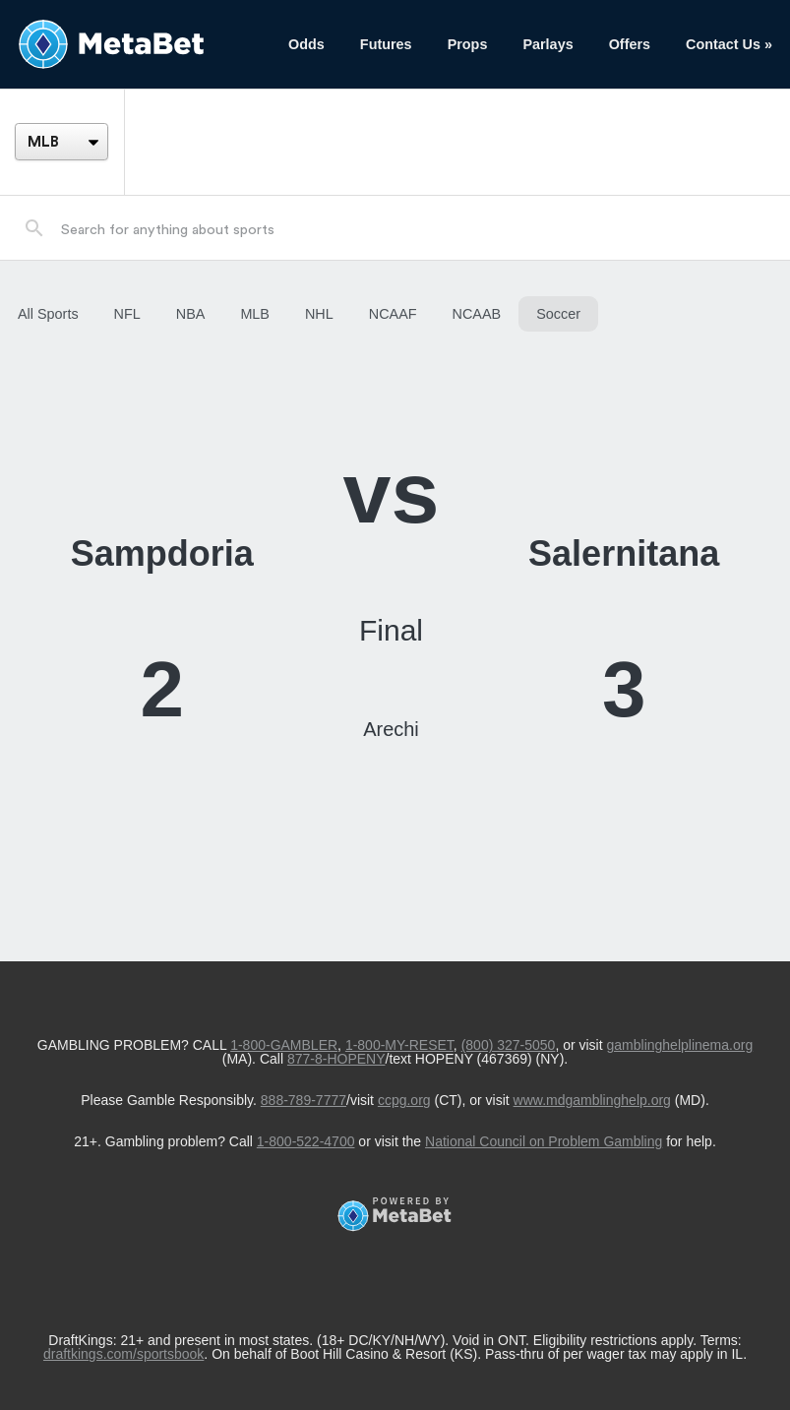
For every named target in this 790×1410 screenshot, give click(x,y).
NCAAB (477, 314)
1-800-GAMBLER (283, 1045)
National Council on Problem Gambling (543, 1141)
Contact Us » (729, 44)
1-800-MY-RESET (399, 1045)
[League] (61, 141)
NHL (319, 314)
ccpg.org (404, 1100)
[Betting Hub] (135, 44)
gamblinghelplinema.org (680, 1045)
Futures (386, 44)
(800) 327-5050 (508, 1045)
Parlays (547, 44)
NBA (191, 314)
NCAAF (393, 314)
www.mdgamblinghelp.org (592, 1100)
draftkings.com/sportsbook (123, 1354)
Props (468, 44)
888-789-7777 (303, 1100)
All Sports (48, 314)
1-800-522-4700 (306, 1141)
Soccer (558, 314)
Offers (629, 44)
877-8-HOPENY (336, 1059)
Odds (306, 44)
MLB (255, 314)
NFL (127, 314)
